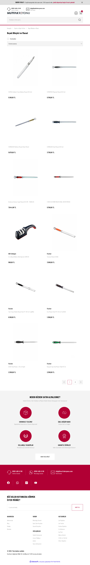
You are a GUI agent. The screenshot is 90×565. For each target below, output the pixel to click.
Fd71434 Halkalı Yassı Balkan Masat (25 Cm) (20, 94)
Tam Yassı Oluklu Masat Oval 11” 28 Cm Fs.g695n (21, 313)
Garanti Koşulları (37, 528)
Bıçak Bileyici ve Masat (33, 28)
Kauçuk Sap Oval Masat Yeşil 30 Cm (56, 368)
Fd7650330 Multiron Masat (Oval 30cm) (18, 149)
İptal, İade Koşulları (37, 525)
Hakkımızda (10, 522)
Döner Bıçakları (62, 543)
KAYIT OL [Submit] (77, 509)
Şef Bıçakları (61, 522)
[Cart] (80, 13)
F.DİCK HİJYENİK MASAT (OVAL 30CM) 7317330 (58, 204)
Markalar (9, 531)
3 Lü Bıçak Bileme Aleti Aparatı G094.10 (18, 258)
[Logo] (18, 13)
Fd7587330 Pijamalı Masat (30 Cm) (56, 94)
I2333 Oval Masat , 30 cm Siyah (16, 368)
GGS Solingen (12, 255)
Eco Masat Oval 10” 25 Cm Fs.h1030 (56, 313)
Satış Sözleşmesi (37, 546)
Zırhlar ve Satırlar (62, 540)
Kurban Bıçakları (62, 528)
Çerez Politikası (36, 540)
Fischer (49, 255)
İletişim (8, 528)
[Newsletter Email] (38, 509)
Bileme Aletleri (62, 537)
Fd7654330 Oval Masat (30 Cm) (55, 149)
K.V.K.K (34, 543)
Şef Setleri (61, 525)
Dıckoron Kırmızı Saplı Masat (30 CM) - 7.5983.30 (21, 204)
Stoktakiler (13, 39)
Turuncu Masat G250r (52, 258)
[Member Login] (76, 13)
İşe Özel (60, 534)
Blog (8, 525)
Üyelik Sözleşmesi (37, 537)
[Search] (45, 20)
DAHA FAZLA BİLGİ (45, 458)
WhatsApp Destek (37, 522)
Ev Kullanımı (61, 531)
